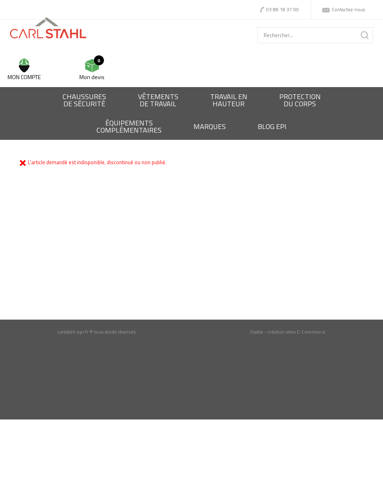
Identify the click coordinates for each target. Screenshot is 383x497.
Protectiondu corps (300, 100)
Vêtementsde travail (158, 100)
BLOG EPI (272, 126)
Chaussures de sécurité (84, 100)
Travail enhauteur (228, 100)
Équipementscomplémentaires (129, 126)
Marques (209, 126)
